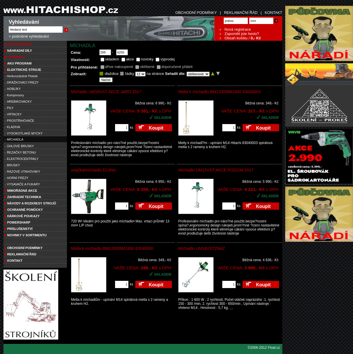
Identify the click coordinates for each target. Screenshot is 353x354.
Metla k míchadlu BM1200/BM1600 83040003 (219, 91)
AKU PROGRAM (19, 63)
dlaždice (109, 73)
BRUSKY (13, 165)
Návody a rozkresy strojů (31, 203)
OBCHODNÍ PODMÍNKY (196, 12)
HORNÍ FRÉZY (18, 178)
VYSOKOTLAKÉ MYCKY (25, 133)
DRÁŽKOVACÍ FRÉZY (23, 82)
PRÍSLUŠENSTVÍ (19, 229)
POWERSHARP (18, 222)
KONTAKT (273, 12)
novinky (147, 59)
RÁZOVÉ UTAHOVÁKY (23, 171)
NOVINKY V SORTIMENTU (27, 235)
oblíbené (147, 66)
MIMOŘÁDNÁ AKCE (22, 190)
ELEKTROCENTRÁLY (23, 159)
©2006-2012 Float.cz (264, 348)
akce (130, 59)
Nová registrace (235, 29)
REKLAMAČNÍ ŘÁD (241, 12)
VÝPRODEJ (16, 57)
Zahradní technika (24, 197)
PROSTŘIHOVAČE (20, 120)
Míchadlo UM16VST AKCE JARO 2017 (106, 91)
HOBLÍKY (14, 89)
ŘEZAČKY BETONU (21, 152)
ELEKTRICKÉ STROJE (24, 69)
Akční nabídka (20, 44)
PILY (10, 108)
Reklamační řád (22, 254)
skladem (112, 59)
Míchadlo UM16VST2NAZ (201, 248)
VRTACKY (14, 114)
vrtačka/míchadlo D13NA (93, 170)
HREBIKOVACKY (19, 101)
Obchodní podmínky (25, 248)
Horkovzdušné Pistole (22, 76)
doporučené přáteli (177, 66)
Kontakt (15, 260)
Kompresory (15, 95)
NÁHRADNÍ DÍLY (19, 50)
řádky (127, 73)
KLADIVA (13, 127)
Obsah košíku (233, 38)
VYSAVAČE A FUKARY (23, 184)
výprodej (167, 59)
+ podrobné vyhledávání (29, 36)
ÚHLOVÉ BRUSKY (20, 146)
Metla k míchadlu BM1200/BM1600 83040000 (112, 248)
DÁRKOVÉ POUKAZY (23, 216)
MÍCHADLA (15, 139)
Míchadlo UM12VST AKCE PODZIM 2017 (216, 170)
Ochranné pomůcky (25, 209)
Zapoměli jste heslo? (239, 34)
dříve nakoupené (119, 66)
